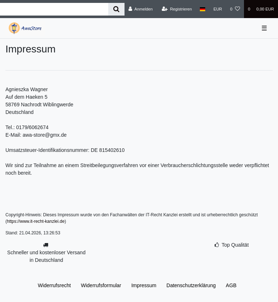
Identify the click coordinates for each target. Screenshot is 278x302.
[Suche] (116, 9)
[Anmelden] (141, 9)
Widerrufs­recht (54, 285)
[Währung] (218, 9)
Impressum (143, 285)
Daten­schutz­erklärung (191, 285)
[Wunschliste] (235, 9)
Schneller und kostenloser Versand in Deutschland (46, 256)
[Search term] (54, 9)
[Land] (202, 9)
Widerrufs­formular (101, 285)
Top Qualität (235, 245)
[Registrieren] (177, 9)
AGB (231, 285)
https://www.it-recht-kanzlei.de (35, 221)
